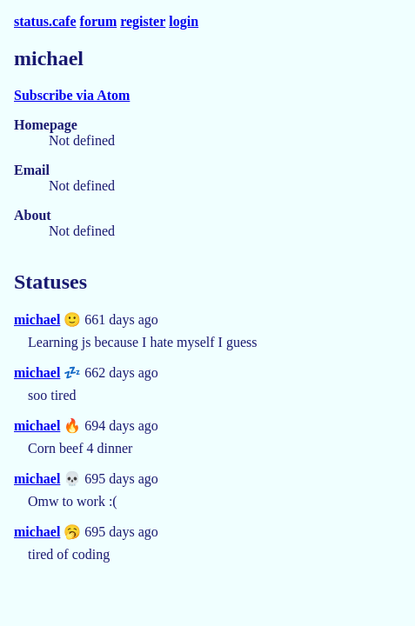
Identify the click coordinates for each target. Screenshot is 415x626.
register (142, 21)
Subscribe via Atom (72, 95)
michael (37, 319)
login (183, 21)
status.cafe (45, 21)
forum (98, 21)
